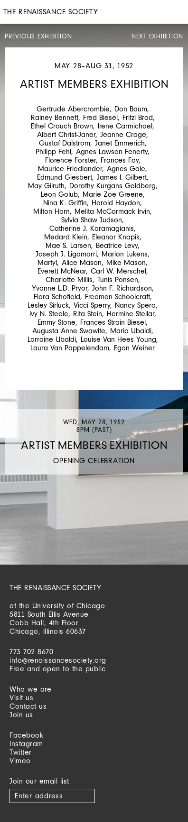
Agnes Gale (126, 168)
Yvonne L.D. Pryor (59, 287)
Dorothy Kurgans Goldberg (112, 185)
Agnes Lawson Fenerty (112, 151)
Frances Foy (120, 159)
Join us (21, 714)
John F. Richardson (122, 287)
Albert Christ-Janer (66, 134)
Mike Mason (126, 262)
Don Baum (130, 108)
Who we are (30, 689)
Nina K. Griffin (65, 202)
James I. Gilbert (122, 177)
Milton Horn (51, 211)
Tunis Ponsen (117, 279)
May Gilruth (46, 185)
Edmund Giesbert (64, 177)
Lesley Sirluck (48, 305)
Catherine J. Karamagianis (91, 228)
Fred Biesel (100, 117)
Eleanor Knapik (116, 236)
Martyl (47, 262)
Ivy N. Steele (48, 313)
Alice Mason (82, 262)
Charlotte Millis (69, 279)
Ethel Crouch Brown (62, 125)
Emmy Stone (56, 322)
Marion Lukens (125, 253)
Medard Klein (65, 236)
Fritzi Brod (137, 117)
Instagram (26, 743)
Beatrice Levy (117, 245)
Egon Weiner (134, 347)
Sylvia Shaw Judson (91, 219)
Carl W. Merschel (118, 270)
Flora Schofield (57, 296)
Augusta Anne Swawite (68, 330)
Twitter (20, 752)
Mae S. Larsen (68, 245)
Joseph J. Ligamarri (66, 253)
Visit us (21, 697)
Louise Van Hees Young (118, 339)
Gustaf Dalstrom (64, 142)
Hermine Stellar (130, 313)
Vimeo (20, 760)
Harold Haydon (116, 202)
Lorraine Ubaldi (52, 339)
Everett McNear (62, 270)
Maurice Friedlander (70, 168)
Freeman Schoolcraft (117, 296)
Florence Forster (70, 159)
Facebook (26, 735)
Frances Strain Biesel (113, 322)
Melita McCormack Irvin (112, 211)
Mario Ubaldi (130, 330)
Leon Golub (59, 194)
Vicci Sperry (92, 305)
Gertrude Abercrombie (73, 108)
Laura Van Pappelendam (69, 347)
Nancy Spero (135, 305)
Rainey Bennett (54, 117)
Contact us (28, 706)
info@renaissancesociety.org (57, 660)
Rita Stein (87, 313)
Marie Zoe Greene (113, 194)
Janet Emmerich (120, 142)
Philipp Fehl (53, 151)
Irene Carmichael (125, 125)
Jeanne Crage (123, 134)
